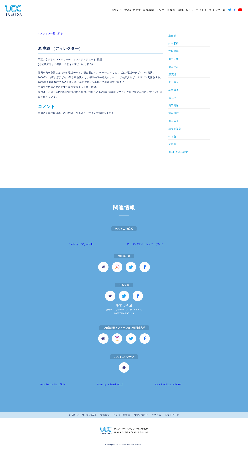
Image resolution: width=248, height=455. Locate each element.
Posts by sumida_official (52, 384)
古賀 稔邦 (173, 51)
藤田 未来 (173, 121)
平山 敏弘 (173, 82)
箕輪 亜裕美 (174, 128)
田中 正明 (173, 59)
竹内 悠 (172, 136)
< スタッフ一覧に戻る (50, 33)
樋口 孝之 (173, 66)
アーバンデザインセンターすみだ (145, 244)
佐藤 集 (172, 144)
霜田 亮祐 (173, 105)
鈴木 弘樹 (173, 43)
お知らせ (116, 10)
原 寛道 (172, 74)
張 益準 (172, 97)
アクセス (201, 10)
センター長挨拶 (165, 10)
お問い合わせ (185, 10)
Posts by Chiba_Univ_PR (168, 384)
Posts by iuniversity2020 (110, 384)
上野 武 (172, 35)
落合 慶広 (173, 113)
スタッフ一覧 (217, 10)
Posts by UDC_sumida (81, 244)
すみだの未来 (132, 10)
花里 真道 (173, 90)
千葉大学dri (124, 309)
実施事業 (148, 10)
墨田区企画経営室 (178, 152)
